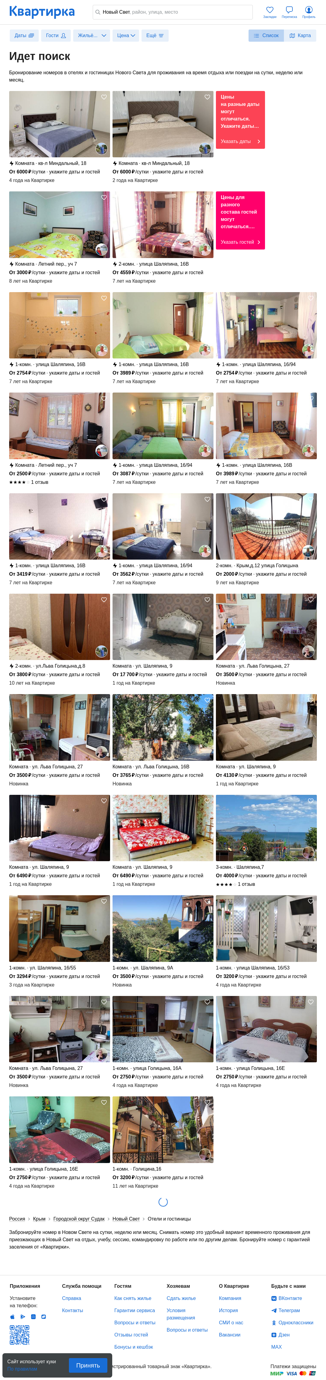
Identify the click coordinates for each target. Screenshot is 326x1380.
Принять (88, 1365)
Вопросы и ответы (135, 1322)
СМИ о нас (231, 1322)
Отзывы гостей (131, 1334)
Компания (230, 1298)
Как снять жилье (132, 1298)
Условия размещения (181, 1314)
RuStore (43, 1316)
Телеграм (289, 1310)
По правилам (22, 1367)
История (228, 1310)
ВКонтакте (290, 1298)
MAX (276, 1347)
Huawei (33, 1316)
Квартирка (46, 12)
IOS (12, 1316)
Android (23, 1316)
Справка (71, 1298)
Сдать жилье (181, 1298)
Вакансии (230, 1334)
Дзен (284, 1334)
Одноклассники (296, 1322)
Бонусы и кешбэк (133, 1347)
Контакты (72, 1310)
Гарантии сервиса (134, 1310)
